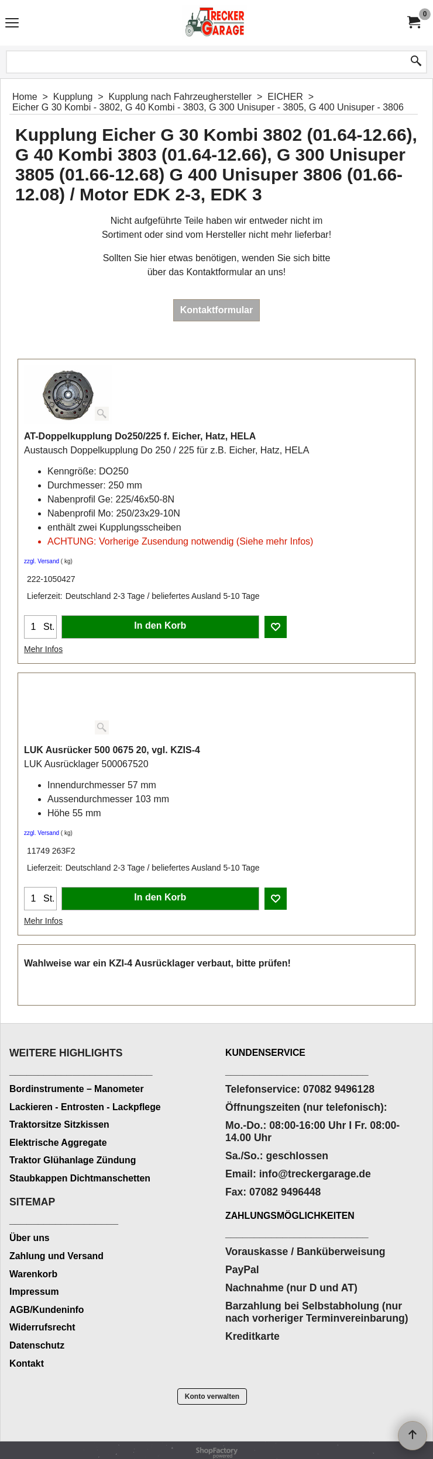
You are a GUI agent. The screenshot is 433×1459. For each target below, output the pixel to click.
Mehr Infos (43, 649)
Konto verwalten (212, 1396)
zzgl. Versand (41, 561)
